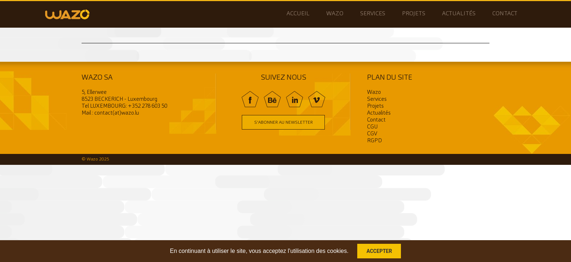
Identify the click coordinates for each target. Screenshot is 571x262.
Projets (413, 14)
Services (372, 14)
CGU (372, 127)
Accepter (379, 251)
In (294, 99)
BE (272, 99)
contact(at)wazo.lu (116, 113)
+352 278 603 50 (147, 106)
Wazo (334, 14)
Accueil (298, 14)
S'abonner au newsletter (283, 122)
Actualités (459, 14)
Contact (504, 14)
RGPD (374, 141)
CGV (372, 134)
